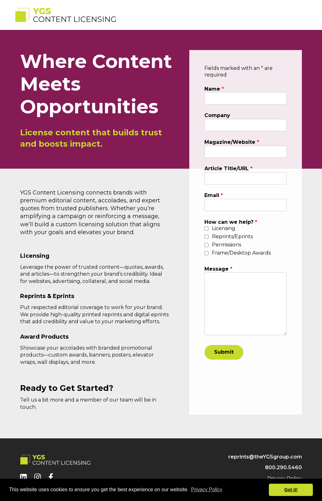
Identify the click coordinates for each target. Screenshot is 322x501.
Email (213, 195)
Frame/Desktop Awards (241, 253)
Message (218, 269)
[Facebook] (50, 477)
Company (217, 115)
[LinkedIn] (23, 477)
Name (214, 89)
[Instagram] (37, 477)
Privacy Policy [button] (206, 489)
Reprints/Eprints (232, 236)
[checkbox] (206, 229)
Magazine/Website (231, 142)
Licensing (223, 228)
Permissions (226, 245)
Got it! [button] (290, 489)
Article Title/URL (228, 169)
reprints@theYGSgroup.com (265, 457)
